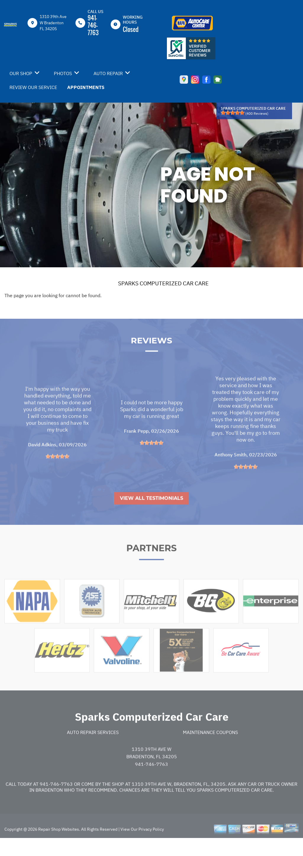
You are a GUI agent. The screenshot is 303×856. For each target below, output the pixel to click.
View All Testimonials (151, 512)
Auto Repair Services (93, 746)
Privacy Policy (151, 843)
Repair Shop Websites (58, 843)
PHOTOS (63, 73)
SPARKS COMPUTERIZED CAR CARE (163, 283)
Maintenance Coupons (210, 746)
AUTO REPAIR (108, 73)
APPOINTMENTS (85, 87)
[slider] (232, 112)
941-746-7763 (93, 25)
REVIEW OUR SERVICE (33, 87)
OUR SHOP (20, 73)
